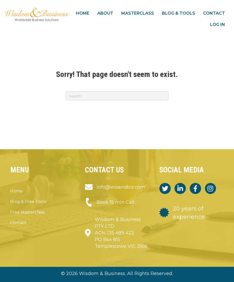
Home (82, 13)
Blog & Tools (178, 13)
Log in (217, 24)
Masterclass (137, 13)
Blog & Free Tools (28, 201)
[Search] (117, 95)
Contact (214, 13)
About (105, 13)
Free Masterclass (27, 212)
